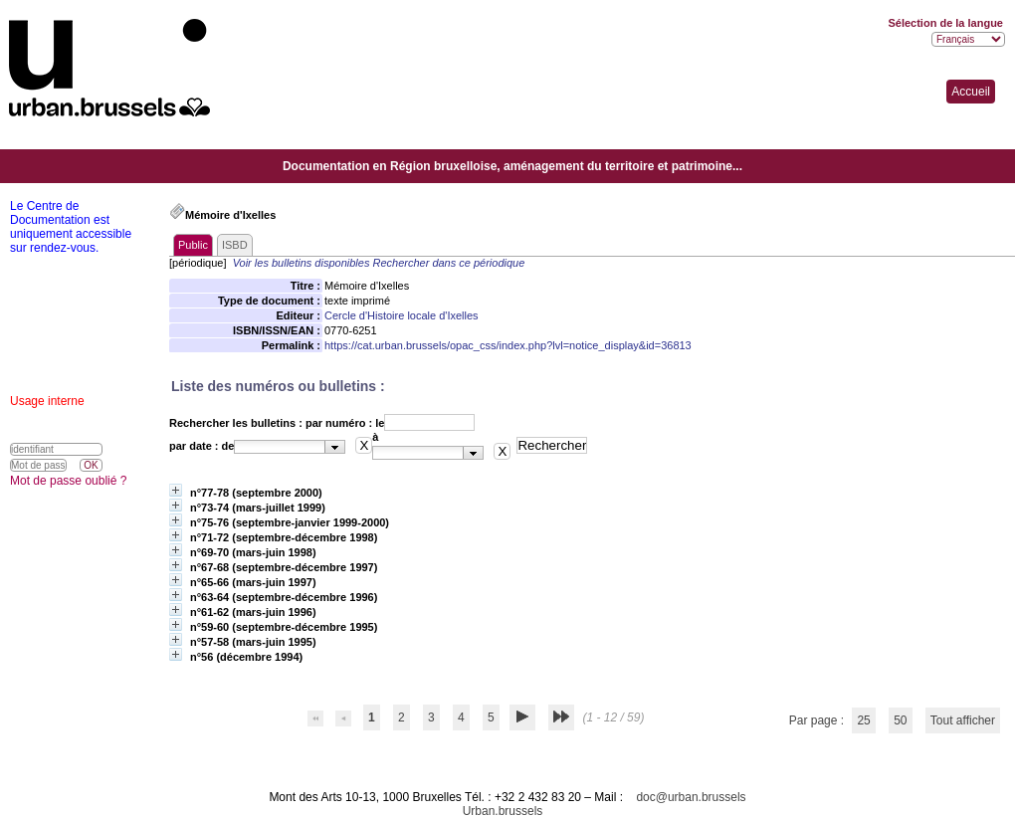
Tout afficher (962, 720)
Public (193, 245)
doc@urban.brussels (690, 797)
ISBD (235, 245)
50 (900, 720)
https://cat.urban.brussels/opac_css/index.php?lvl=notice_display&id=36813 (508, 345)
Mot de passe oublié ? (68, 481)
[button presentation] (334, 447)
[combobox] (289, 447)
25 (863, 720)
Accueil (970, 92)
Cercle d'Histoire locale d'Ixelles (401, 315)
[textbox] (279, 447)
